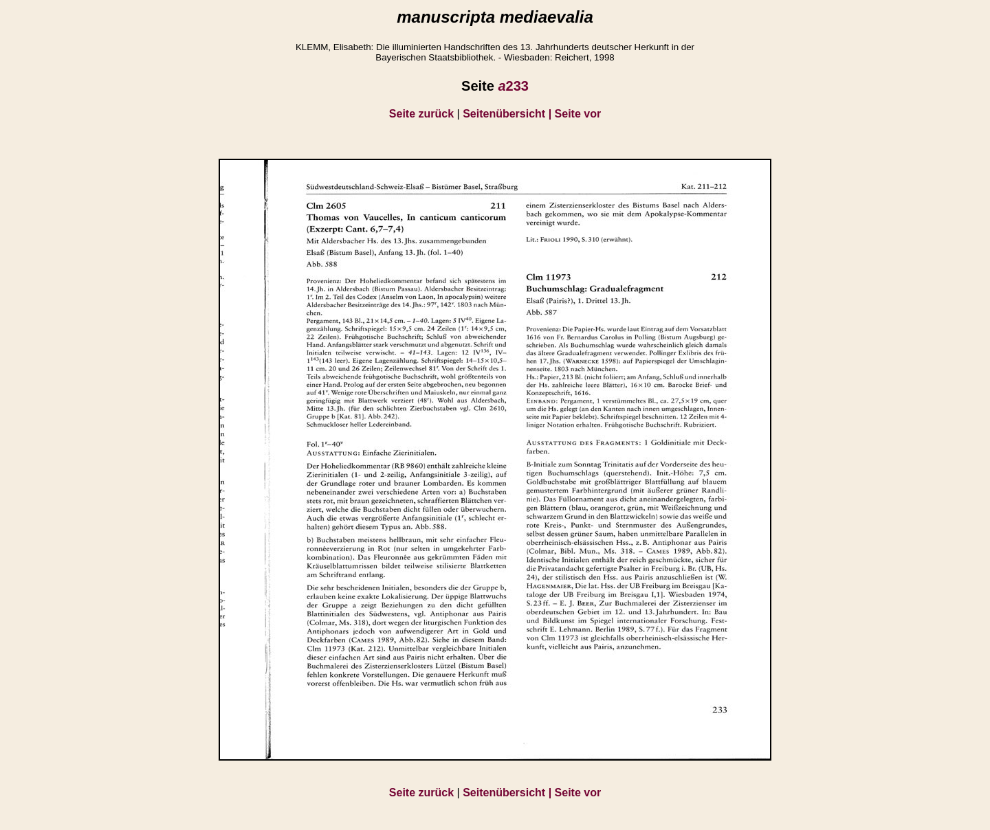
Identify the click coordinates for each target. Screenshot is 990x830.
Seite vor (578, 114)
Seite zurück (421, 114)
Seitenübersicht (508, 114)
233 (513, 85)
